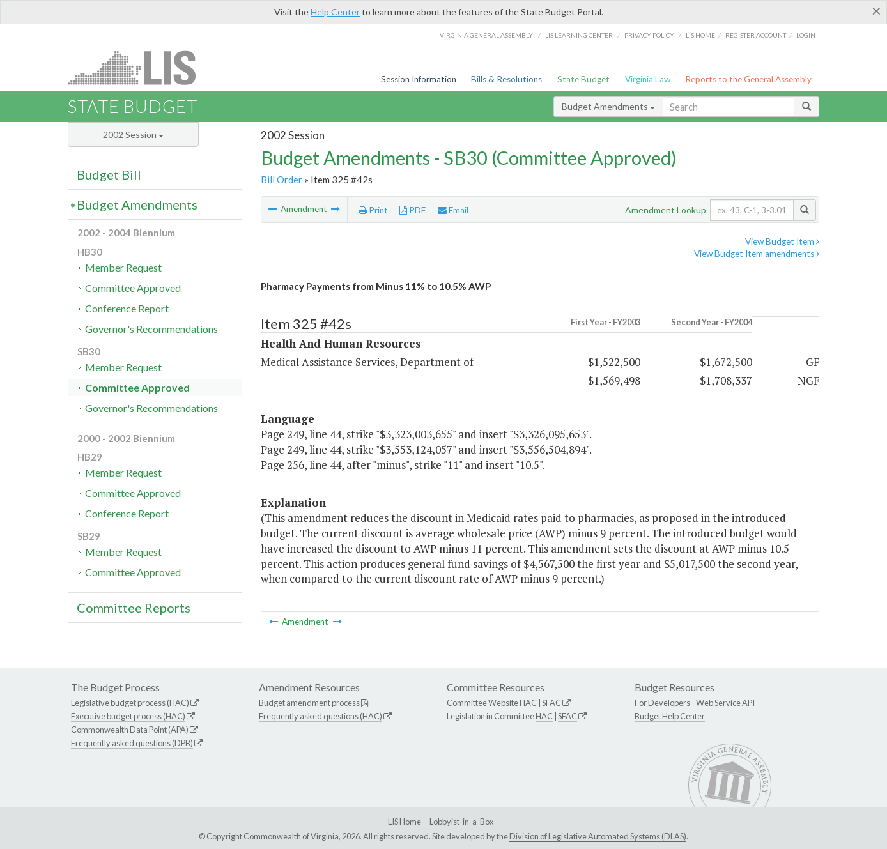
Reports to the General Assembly (748, 79)
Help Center (335, 11)
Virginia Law (647, 79)
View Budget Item (782, 241)
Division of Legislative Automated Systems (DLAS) (597, 836)
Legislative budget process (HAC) (130, 703)
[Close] (876, 11)
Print (373, 210)
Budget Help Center (670, 716)
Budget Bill (109, 174)
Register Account (755, 35)
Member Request (123, 267)
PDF (412, 210)
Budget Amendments (608, 106)
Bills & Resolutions (506, 79)
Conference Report (127, 308)
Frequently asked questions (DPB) (132, 743)
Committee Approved (133, 288)
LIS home (700, 35)
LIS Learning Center (579, 35)
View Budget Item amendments (756, 254)
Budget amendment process (309, 703)
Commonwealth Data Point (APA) (130, 729)
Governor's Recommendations (151, 329)
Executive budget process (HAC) (128, 716)
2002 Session (133, 134)
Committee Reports (133, 607)
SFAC (551, 703)
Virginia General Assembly (486, 35)
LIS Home (404, 821)
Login (805, 35)
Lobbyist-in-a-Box (461, 821)
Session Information (418, 79)
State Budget (583, 79)
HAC (528, 703)
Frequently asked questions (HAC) (320, 716)
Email (453, 210)
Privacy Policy (649, 35)
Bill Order (281, 179)
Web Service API (725, 703)
